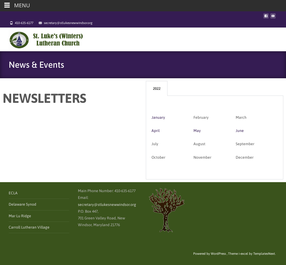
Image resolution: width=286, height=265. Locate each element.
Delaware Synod (22, 204)
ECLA (13, 193)
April (156, 130)
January (158, 117)
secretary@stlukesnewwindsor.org (107, 204)
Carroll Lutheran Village (29, 227)
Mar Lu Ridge (20, 216)
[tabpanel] (215, 137)
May (197, 130)
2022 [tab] (156, 88)
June (240, 130)
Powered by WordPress (210, 254)
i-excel (244, 254)
